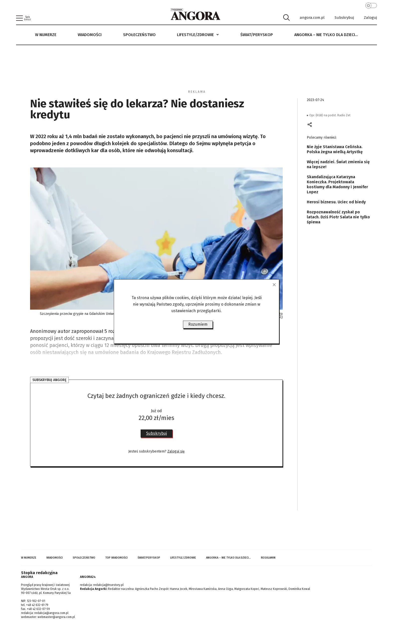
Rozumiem (198, 324)
